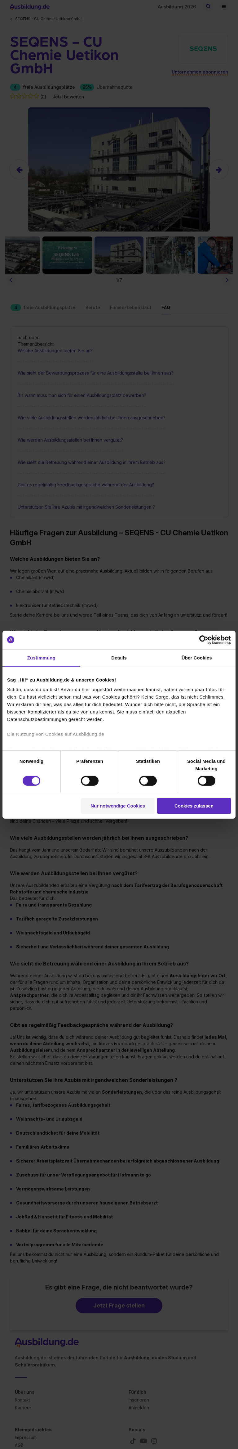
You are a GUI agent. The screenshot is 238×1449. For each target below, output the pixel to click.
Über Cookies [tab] (197, 657)
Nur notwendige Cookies (117, 805)
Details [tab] (119, 657)
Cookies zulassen (194, 805)
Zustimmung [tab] (41, 657)
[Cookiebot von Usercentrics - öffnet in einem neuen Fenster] (204, 639)
